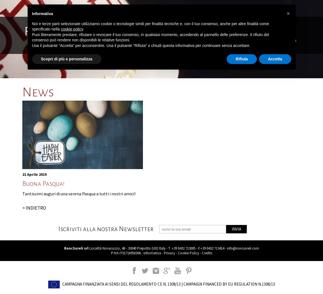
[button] (288, 13)
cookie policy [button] (72, 29)
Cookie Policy (188, 253)
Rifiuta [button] (242, 59)
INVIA (236, 229)
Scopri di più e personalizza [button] (66, 59)
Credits (207, 253)
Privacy (169, 253)
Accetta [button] (275, 59)
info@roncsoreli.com (243, 248)
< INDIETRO (34, 208)
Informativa (152, 253)
